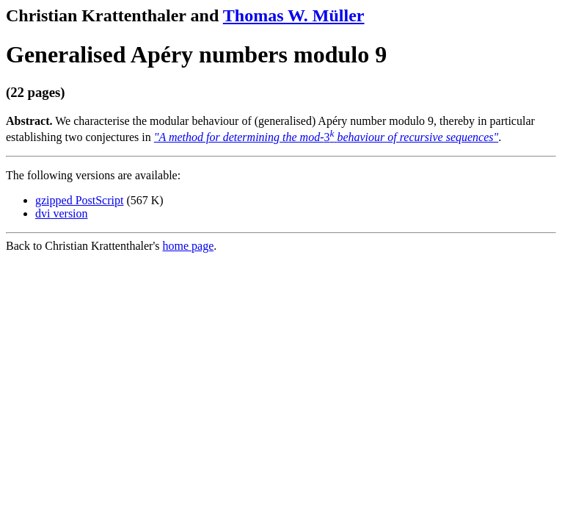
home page (188, 246)
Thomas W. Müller (294, 15)
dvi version (61, 213)
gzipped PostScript (79, 200)
